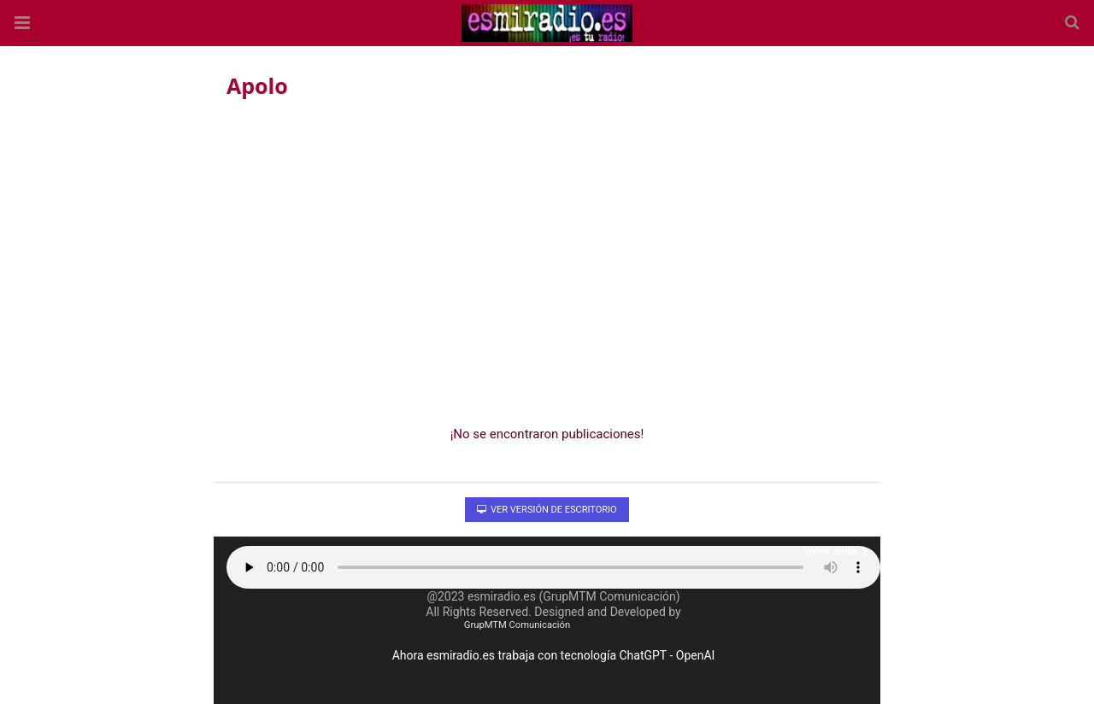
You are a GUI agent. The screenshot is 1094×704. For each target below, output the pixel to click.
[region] (547, 257)
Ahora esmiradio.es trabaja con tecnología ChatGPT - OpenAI (553, 655)
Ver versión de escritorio (546, 509)
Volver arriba (835, 551)
